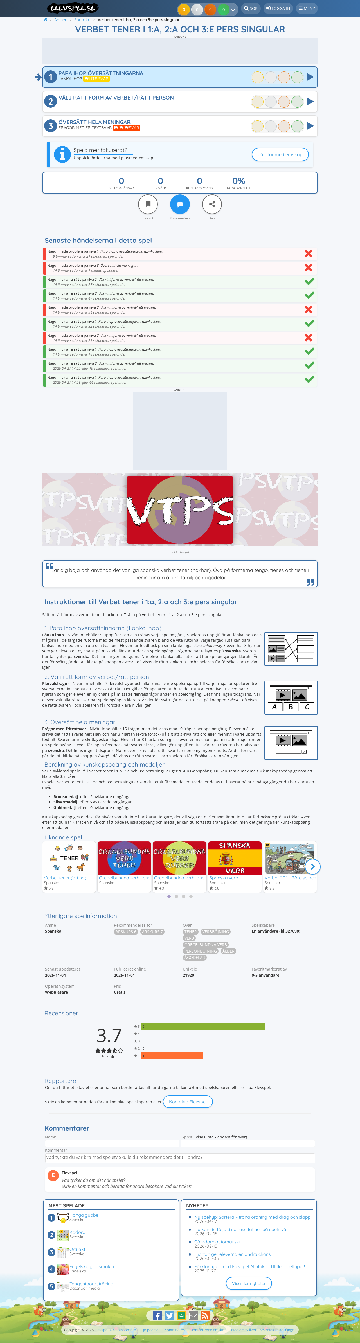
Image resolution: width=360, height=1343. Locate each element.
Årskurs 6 (126, 932)
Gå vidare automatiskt (217, 1242)
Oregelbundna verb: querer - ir (185, 878)
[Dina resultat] (225, 9)
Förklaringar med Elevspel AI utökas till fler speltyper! (249, 1266)
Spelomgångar (121, 188)
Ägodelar (194, 958)
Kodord (77, 1232)
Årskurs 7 (152, 932)
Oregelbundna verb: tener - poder (134, 878)
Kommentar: (56, 1150)
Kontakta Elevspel (188, 1102)
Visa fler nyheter (249, 1283)
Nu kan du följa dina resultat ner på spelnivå (240, 1229)
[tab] (169, 897)
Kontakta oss (175, 1330)
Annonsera (127, 1330)
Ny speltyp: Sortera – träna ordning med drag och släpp (252, 1217)
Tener (190, 932)
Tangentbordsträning (91, 1283)
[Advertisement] (180, 51)
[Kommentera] (180, 204)
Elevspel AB (104, 1330)
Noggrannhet (238, 188)
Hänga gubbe (83, 1215)
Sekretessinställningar (278, 1330)
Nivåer (160, 188)
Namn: (51, 1137)
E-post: (187, 1137)
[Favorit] (148, 204)
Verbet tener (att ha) (65, 878)
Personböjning (200, 951)
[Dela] (212, 204)
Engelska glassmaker (92, 1266)
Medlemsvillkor (243, 1330)
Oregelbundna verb (205, 945)
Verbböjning (215, 932)
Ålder (228, 951)
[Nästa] (313, 867)
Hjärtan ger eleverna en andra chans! (233, 1254)
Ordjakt (77, 1249)
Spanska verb (224, 878)
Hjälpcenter (150, 1330)
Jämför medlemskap (280, 154)
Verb (189, 938)
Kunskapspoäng (199, 188)
